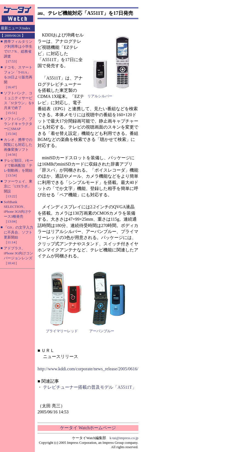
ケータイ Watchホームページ (88, 427)
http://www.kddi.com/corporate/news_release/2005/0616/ (88, 368)
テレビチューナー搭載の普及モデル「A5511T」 (89, 387)
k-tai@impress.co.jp (124, 438)
